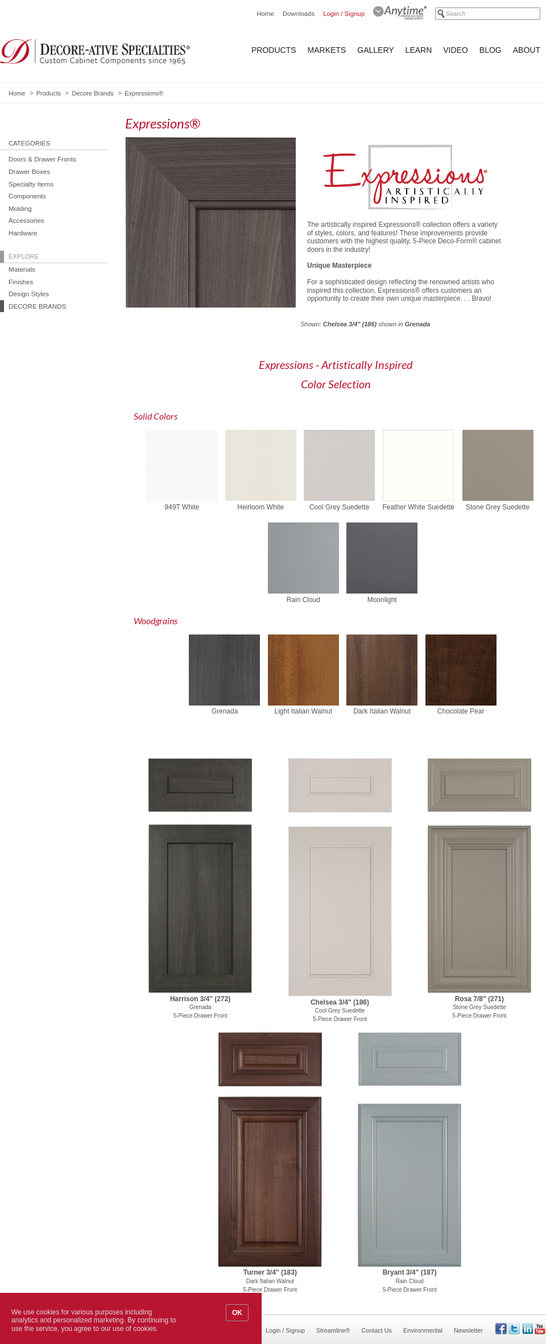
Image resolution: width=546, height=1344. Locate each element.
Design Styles (29, 293)
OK (237, 1313)
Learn (419, 50)
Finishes (21, 281)
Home (265, 13)
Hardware (23, 233)
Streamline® (333, 1330)
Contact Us (377, 1330)
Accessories (26, 220)
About (526, 50)
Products (273, 50)
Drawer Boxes (29, 171)
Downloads (299, 13)
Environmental (422, 1330)
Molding (20, 208)
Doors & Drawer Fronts (42, 159)
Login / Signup (344, 13)
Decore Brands (92, 93)
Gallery (375, 50)
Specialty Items (31, 184)
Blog (490, 50)
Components (27, 196)
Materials (22, 269)
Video (455, 50)
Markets (327, 50)
